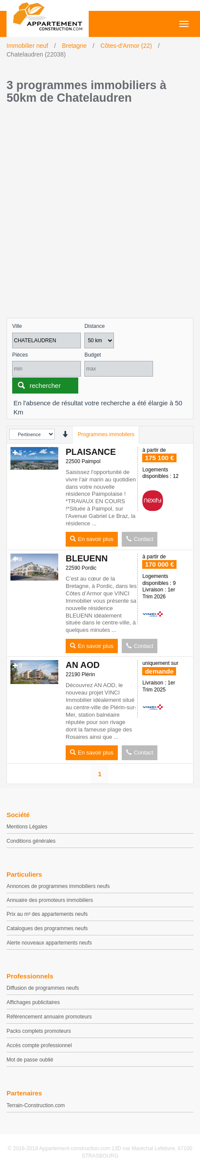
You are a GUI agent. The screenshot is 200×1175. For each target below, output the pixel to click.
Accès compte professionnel (39, 1045)
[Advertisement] (100, 213)
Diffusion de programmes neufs (43, 988)
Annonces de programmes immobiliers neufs (58, 886)
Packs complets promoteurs (39, 1031)
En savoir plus (91, 539)
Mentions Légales (27, 827)
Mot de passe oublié (30, 1060)
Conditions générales (31, 841)
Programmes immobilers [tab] (106, 434)
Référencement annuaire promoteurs (49, 1017)
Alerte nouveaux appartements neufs (49, 943)
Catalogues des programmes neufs (47, 928)
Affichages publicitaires (33, 1002)
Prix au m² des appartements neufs (47, 914)
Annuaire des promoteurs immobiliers (50, 900)
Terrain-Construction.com (36, 1105)
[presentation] (65, 434)
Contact (139, 539)
